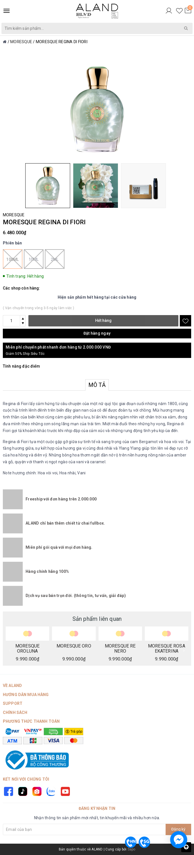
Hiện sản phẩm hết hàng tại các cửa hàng (97, 297)
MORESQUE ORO (74, 646)
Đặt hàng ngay (97, 333)
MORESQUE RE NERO (120, 648)
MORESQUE (13, 215)
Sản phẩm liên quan (97, 618)
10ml (33, 259)
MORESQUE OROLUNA (27, 648)
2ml (54, 259)
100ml (12, 259)
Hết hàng (103, 320)
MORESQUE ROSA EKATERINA (166, 648)
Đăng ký (178, 829)
